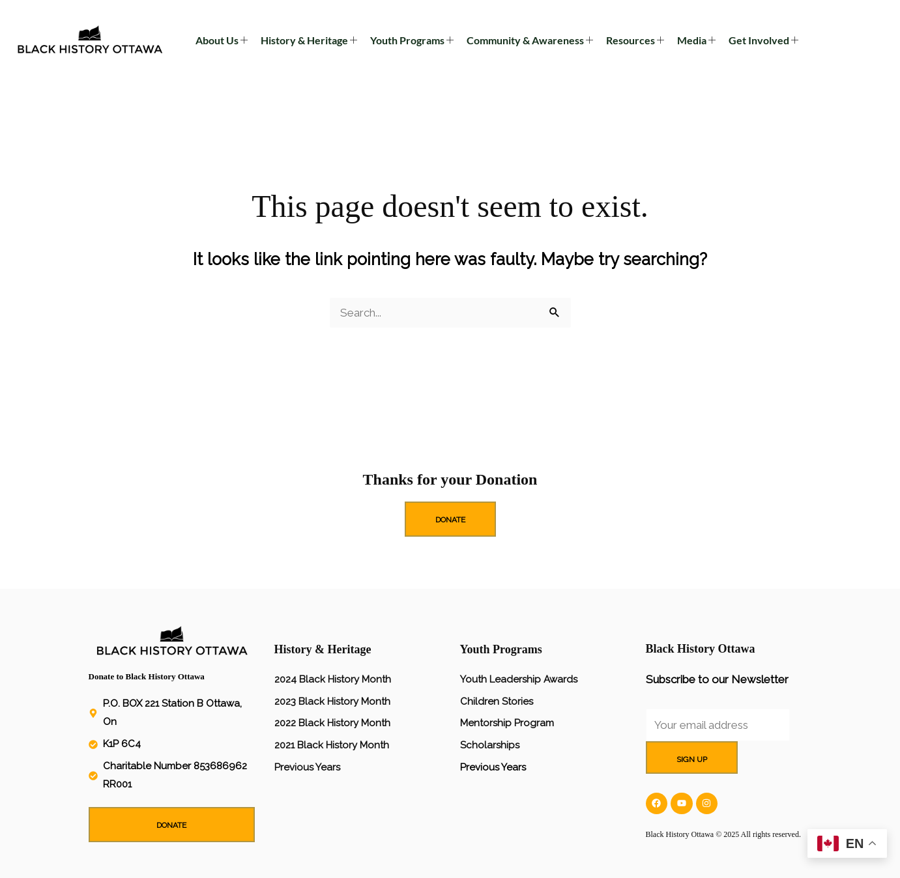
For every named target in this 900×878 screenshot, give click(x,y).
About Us (222, 40)
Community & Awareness (530, 40)
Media (696, 40)
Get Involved (763, 40)
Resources (635, 40)
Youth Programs (412, 40)
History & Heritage (309, 40)
